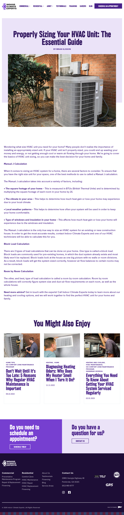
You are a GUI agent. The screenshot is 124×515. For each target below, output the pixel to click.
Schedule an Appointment (108, 6)
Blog (90, 6)
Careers (83, 6)
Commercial (24, 6)
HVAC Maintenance (30, 479)
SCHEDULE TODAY (20, 447)
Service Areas (48, 485)
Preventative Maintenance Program (11, 477)
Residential (38, 6)
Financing (73, 6)
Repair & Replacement (11, 482)
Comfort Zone (27, 476)
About (50, 6)
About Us (46, 473)
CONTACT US (80, 441)
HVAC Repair (27, 483)
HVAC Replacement (30, 486)
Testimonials (61, 6)
